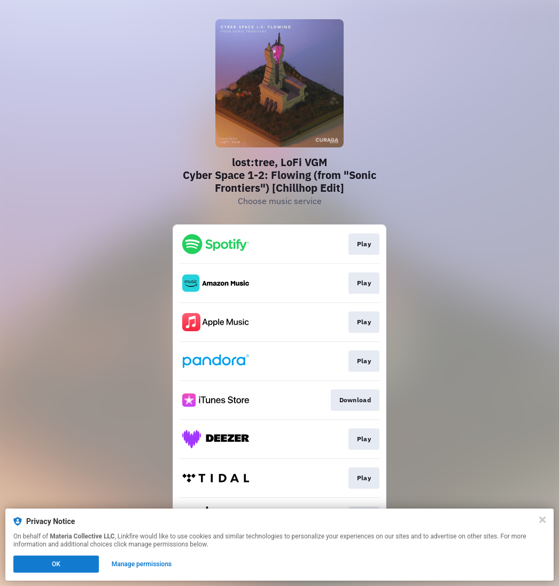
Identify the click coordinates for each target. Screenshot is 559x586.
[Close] (542, 519)
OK (56, 564)
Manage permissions (142, 564)
